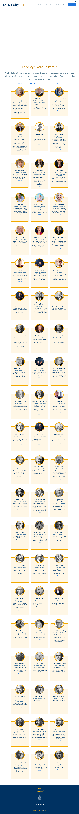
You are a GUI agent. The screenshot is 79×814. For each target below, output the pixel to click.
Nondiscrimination (40, 810)
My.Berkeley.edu (39, 790)
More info (20, 115)
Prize (46, 83)
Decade (59, 83)
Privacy (45, 810)
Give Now (71, 4)
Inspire (16, 4)
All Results (20, 83)
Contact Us (39, 791)
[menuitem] (37, 5)
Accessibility (35, 810)
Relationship (33, 83)
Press (39, 788)
